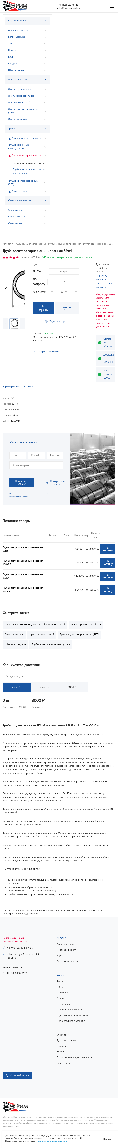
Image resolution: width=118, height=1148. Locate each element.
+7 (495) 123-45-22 (68, 5)
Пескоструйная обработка (71, 1021)
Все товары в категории (46, 351)
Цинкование (63, 1004)
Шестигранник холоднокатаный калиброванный (35, 624)
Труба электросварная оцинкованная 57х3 (23, 549)
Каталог (7, 244)
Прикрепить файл (55, 483)
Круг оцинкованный (41, 634)
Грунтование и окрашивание (72, 1015)
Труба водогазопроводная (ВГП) (79, 634)
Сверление (62, 993)
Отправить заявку (21, 482)
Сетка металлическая (68, 961)
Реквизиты (62, 1046)
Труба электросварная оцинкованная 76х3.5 (23, 590)
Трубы (16, 244)
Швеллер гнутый (15, 644)
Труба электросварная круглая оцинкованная (29, 171)
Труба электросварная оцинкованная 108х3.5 (23, 563)
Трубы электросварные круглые (38, 244)
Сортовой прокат (66, 944)
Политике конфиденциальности (52, 1141)
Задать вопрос (56, 321)
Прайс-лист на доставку (104, 286)
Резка (60, 981)
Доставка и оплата (67, 1040)
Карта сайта (63, 1063)
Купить (67, 308)
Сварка (60, 998)
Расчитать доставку (101, 278)
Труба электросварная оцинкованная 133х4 (23, 576)
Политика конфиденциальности (74, 1057)
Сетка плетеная (14, 634)
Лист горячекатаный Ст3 (86, 624)
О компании (63, 1035)
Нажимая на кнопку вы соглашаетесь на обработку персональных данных (30, 495)
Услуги (60, 975)
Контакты (62, 1052)
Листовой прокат (66, 950)
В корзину (43, 308)
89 (110, 244)
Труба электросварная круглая (29, 163)
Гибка (60, 987)
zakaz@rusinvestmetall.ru (68, 8)
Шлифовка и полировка (70, 1010)
